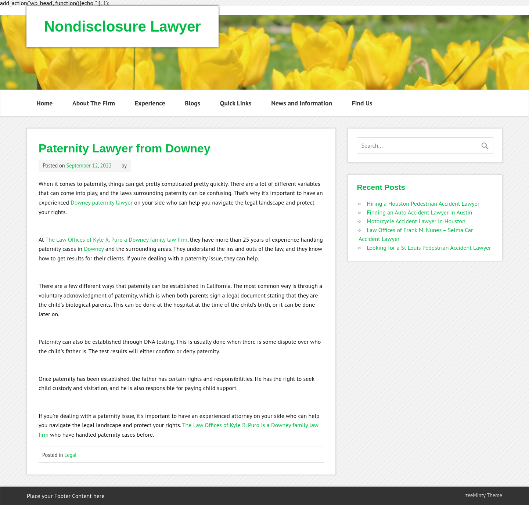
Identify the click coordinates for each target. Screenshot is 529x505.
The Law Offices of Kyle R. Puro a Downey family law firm (116, 239)
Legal (71, 454)
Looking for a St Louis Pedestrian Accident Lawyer (429, 247)
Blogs (192, 103)
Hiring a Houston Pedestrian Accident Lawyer (423, 203)
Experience (150, 103)
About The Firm (93, 103)
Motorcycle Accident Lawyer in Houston (416, 221)
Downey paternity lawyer (102, 202)
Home (44, 103)
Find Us (362, 103)
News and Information (301, 103)
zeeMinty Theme (483, 495)
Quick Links (236, 103)
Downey (94, 248)
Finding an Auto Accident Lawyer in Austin (419, 212)
